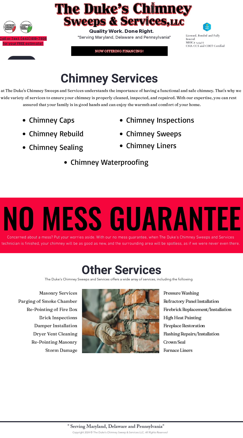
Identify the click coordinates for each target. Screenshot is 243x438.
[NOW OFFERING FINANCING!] (119, 51)
